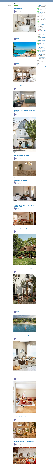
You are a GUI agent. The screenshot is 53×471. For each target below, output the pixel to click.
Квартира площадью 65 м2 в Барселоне (42, 66)
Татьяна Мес (40, 30)
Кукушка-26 (40, 8)
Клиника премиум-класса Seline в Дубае (21, 155)
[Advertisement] (42, 80)
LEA (39, 27)
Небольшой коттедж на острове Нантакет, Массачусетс (41, 61)
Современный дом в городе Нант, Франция (42, 5)
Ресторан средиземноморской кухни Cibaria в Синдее (24, 441)
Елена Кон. (40, 56)
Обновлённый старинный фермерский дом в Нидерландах (41, 18)
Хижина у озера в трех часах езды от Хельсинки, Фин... (41, 51)
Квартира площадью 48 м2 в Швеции (42, 24)
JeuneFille (17, 38)
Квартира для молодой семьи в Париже (42, 21)
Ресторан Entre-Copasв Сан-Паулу (20, 180)
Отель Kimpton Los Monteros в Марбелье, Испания (23, 416)
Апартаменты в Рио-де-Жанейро (42, 37)
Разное (14, 181)
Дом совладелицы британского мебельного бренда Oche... (41, 12)
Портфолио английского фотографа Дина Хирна (23, 228)
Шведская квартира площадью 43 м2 (42, 27)
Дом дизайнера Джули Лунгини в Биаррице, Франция (41, 9)
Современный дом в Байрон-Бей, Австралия (42, 43)
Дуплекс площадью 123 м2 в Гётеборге (42, 47)
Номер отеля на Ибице (18, 8)
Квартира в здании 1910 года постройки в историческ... (41, 41)
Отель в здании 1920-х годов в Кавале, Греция (22, 85)
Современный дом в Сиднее (42, 54)
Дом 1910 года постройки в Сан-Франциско (42, 30)
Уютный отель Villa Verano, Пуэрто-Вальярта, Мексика (24, 36)
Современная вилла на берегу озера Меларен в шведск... (41, 64)
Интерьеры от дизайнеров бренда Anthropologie (23, 268)
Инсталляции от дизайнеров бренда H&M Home (23, 335)
